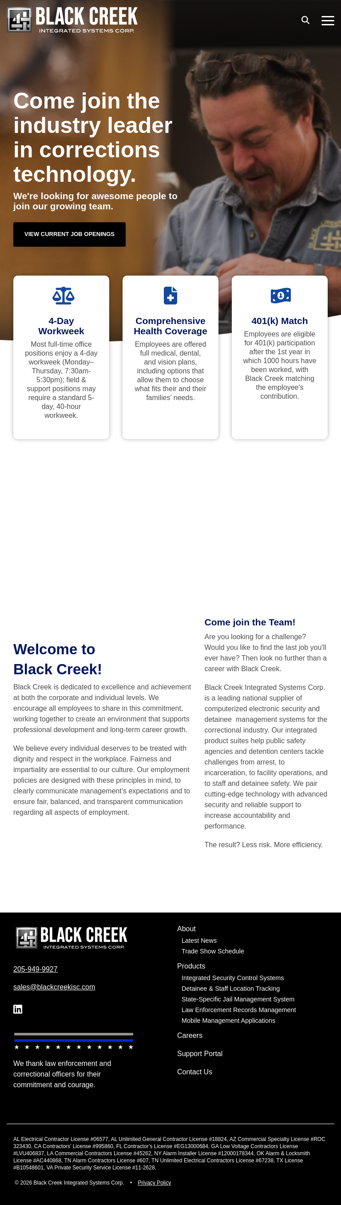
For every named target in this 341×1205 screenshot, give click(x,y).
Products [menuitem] (191, 966)
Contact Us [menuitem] (194, 1072)
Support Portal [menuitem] (199, 1053)
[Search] (305, 19)
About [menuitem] (186, 929)
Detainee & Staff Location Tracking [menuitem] (231, 988)
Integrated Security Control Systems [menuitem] (233, 977)
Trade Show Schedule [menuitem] (213, 951)
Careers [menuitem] (189, 1035)
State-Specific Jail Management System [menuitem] (238, 999)
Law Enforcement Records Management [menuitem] (239, 1009)
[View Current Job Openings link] (69, 234)
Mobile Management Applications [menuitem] (228, 1020)
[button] (327, 20)
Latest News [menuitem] (199, 940)
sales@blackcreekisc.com (54, 987)
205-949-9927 (35, 969)
